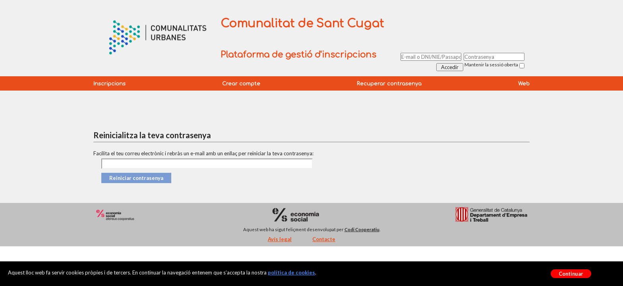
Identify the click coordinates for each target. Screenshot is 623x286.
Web (524, 84)
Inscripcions (109, 84)
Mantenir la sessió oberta (491, 64)
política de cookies (291, 272)
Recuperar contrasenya (389, 84)
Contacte (323, 239)
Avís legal (280, 239)
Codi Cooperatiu (361, 229)
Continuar (571, 274)
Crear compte (241, 84)
